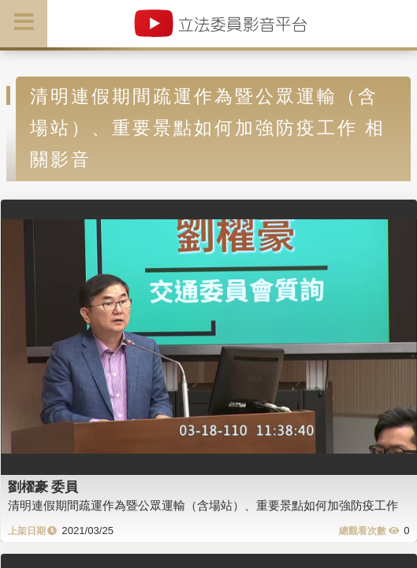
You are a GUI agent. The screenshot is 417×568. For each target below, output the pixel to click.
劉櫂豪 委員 (43, 487)
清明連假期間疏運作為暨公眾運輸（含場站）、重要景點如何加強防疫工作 (203, 505)
